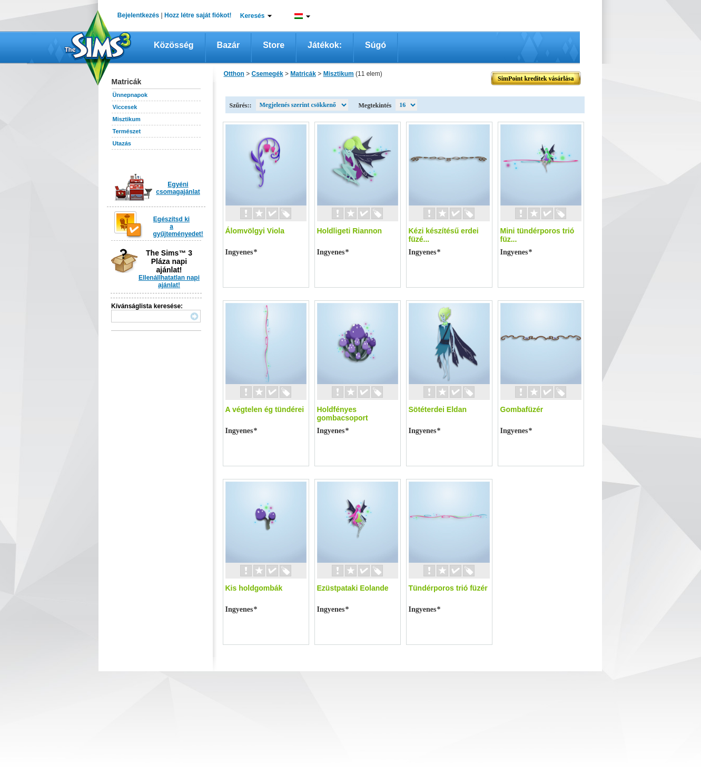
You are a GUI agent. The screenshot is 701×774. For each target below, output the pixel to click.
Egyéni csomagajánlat (178, 188)
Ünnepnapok (130, 95)
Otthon (234, 73)
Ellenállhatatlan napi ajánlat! (169, 281)
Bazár (228, 45)
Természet (127, 131)
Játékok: (325, 45)
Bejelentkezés (138, 15)
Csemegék (267, 73)
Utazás (122, 143)
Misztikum (127, 119)
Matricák (303, 73)
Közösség (174, 45)
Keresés (252, 15)
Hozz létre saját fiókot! (197, 15)
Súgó (375, 45)
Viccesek (125, 107)
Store (273, 45)
